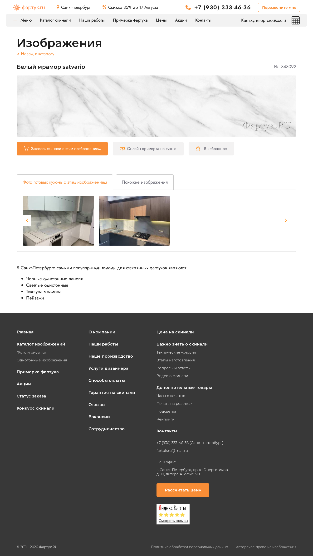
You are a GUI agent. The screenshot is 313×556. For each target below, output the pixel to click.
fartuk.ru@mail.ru (172, 451)
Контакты (203, 20)
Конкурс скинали (35, 408)
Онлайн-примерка (148, 148)
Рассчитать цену (183, 490)
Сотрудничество (106, 428)
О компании (101, 332)
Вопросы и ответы (173, 368)
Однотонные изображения (42, 360)
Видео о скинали (172, 376)
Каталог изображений (41, 344)
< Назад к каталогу (35, 54)
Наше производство (110, 356)
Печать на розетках (174, 404)
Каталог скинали (55, 20)
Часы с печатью (170, 396)
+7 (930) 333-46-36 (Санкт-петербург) (189, 443)
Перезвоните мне (279, 7)
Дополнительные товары (184, 387)
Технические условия (176, 352)
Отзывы (96, 404)
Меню (22, 20)
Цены (161, 20)
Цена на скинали (175, 332)
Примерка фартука (130, 20)
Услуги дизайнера (108, 368)
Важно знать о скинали (182, 344)
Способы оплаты (106, 380)
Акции (181, 20)
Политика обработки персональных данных (190, 547)
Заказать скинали (62, 148)
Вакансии (99, 416)
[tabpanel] (58, 221)
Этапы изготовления (175, 360)
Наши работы (92, 20)
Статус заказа (31, 396)
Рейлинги (165, 419)
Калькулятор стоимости (270, 20)
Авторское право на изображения (266, 547)
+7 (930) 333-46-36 (222, 7)
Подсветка (166, 411)
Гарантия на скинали (111, 392)
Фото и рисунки (31, 352)
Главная (25, 332)
